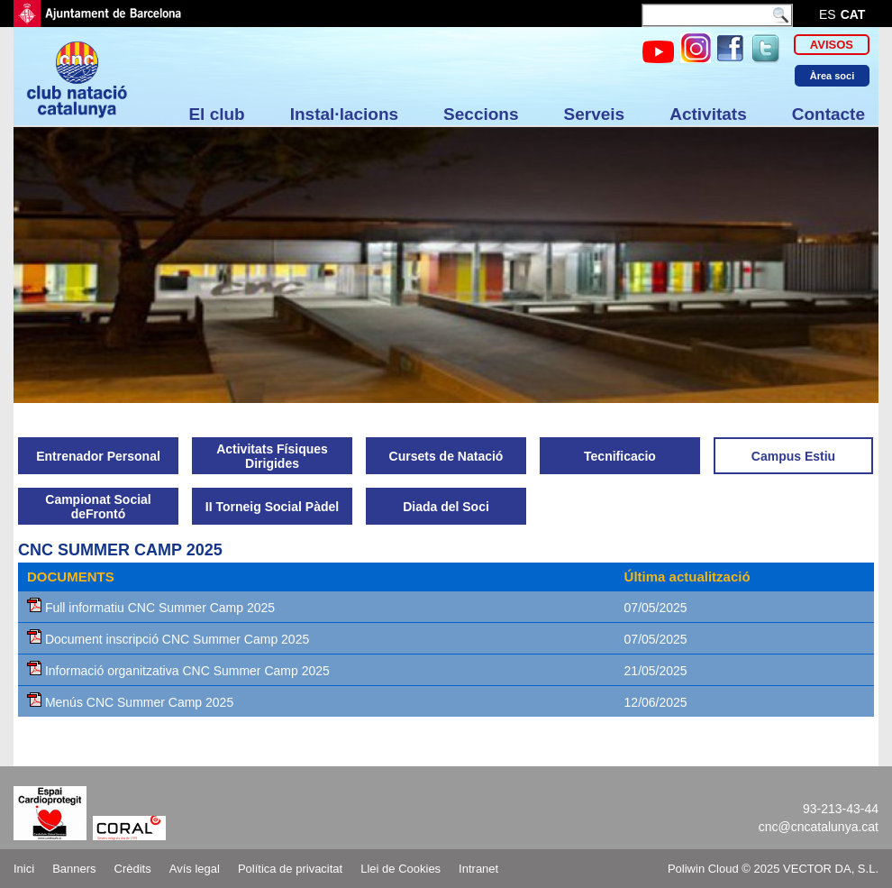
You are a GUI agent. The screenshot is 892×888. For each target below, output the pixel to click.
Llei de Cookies (400, 868)
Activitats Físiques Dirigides (272, 456)
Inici (24, 868)
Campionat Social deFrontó (97, 506)
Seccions (480, 114)
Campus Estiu (793, 456)
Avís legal (194, 868)
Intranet (478, 868)
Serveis (594, 114)
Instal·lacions (344, 114)
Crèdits (132, 868)
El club (216, 114)
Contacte (828, 114)
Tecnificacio (620, 456)
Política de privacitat (290, 868)
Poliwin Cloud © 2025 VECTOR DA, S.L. (773, 868)
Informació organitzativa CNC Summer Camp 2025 (178, 671)
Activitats (708, 114)
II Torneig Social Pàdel (272, 506)
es (827, 14)
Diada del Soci (446, 506)
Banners (74, 868)
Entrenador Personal (98, 456)
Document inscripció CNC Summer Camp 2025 (168, 639)
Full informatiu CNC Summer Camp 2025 (151, 607)
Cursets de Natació (446, 456)
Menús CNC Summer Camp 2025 (130, 702)
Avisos (831, 44)
